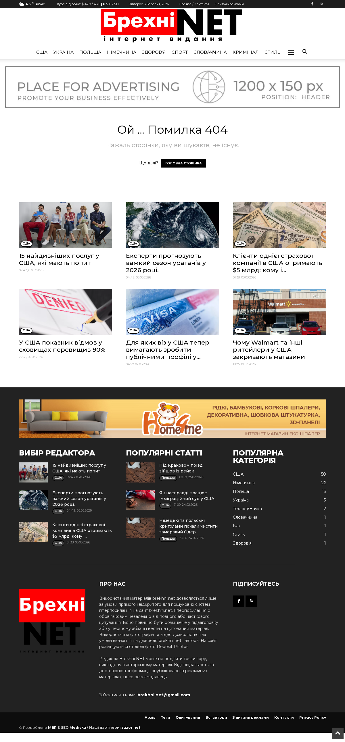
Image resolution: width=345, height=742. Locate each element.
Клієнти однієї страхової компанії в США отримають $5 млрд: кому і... (277, 263)
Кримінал (246, 52)
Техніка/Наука (247, 508)
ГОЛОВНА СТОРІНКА (183, 163)
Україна (63, 52)
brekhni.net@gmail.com (163, 694)
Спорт (180, 52)
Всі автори (216, 717)
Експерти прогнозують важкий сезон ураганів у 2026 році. (166, 263)
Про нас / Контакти (194, 4)
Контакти (284, 717)
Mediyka (78, 727)
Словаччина (210, 52)
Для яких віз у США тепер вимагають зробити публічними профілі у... (167, 349)
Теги (165, 717)
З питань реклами (229, 4)
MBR (52, 727)
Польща (90, 52)
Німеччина (121, 52)
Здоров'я (154, 52)
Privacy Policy (312, 717)
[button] (290, 52)
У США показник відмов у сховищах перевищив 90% (62, 346)
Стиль (272, 52)
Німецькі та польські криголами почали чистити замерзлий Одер (188, 526)
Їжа (236, 525)
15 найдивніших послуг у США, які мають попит (59, 259)
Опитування (188, 717)
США (41, 52)
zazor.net (130, 727)
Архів (150, 717)
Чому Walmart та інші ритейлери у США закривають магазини (269, 349)
